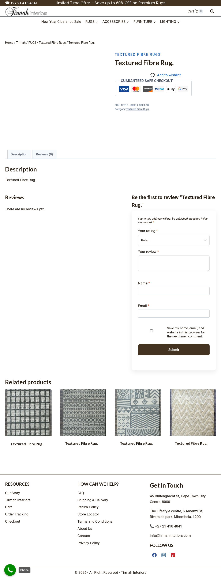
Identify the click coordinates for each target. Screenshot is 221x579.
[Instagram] (163, 555)
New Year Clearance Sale (61, 21)
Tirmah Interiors (18, 500)
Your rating (148, 231)
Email (143, 306)
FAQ (81, 493)
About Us (85, 528)
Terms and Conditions (95, 521)
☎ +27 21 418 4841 (21, 3)
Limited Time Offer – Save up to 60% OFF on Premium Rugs (110, 2)
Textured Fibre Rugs (138, 54)
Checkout (12, 521)
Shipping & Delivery (93, 500)
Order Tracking (16, 514)
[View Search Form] (212, 11)
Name (144, 283)
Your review (148, 251)
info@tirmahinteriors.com (170, 535)
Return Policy (88, 507)
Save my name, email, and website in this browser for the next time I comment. (186, 332)
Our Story (12, 493)
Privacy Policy (89, 543)
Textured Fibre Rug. (26, 444)
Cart (8, 507)
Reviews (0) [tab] (44, 154)
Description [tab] (19, 154)
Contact (84, 536)
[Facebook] (154, 555)
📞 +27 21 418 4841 (166, 526)
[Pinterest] (173, 555)
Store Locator (88, 514)
